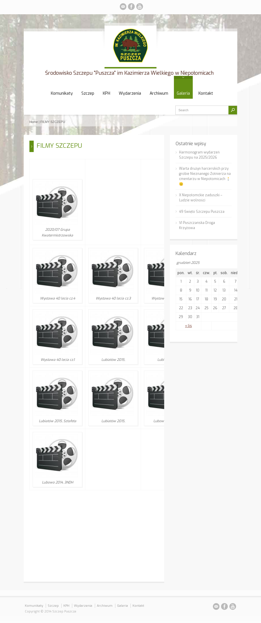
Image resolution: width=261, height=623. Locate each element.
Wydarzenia (130, 93)
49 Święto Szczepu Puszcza (201, 211)
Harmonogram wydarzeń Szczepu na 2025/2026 (199, 155)
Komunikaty (62, 93)
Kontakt (205, 93)
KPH (106, 93)
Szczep (87, 93)
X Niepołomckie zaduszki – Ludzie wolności (200, 198)
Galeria (183, 93)
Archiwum (159, 93)
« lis (188, 325)
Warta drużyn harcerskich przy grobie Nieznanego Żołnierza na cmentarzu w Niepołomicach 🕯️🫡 (205, 176)
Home (33, 122)
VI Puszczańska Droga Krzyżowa (197, 225)
